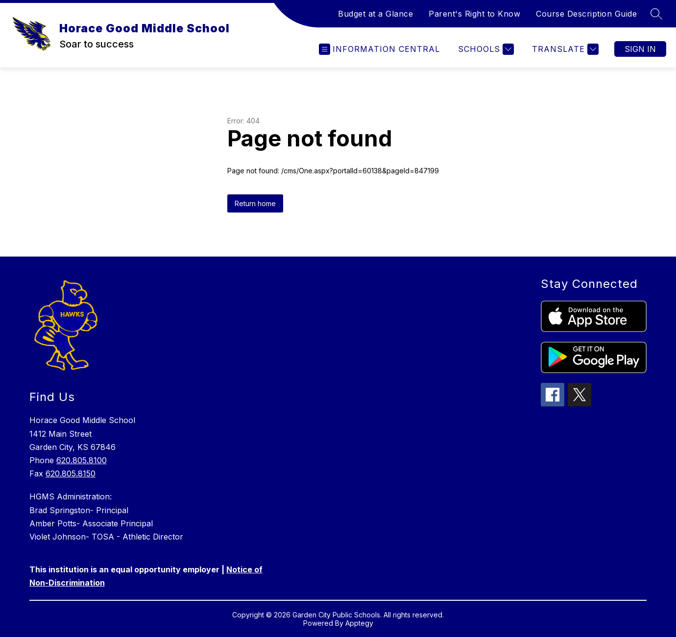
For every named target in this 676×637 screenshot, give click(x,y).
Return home (255, 203)
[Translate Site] (564, 49)
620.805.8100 (81, 460)
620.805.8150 (71, 473)
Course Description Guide (586, 14)
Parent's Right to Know (474, 14)
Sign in (640, 49)
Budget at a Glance (375, 14)
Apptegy (359, 623)
